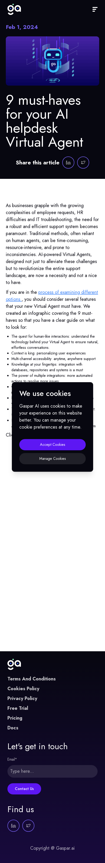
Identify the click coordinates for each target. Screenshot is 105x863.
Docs (12, 727)
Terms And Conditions (31, 679)
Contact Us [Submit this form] (24, 788)
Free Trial (17, 708)
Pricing (14, 718)
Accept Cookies (52, 444)
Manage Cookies (52, 458)
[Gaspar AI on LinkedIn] (68, 162)
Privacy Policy (22, 698)
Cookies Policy (23, 688)
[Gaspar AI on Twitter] (83, 162)
